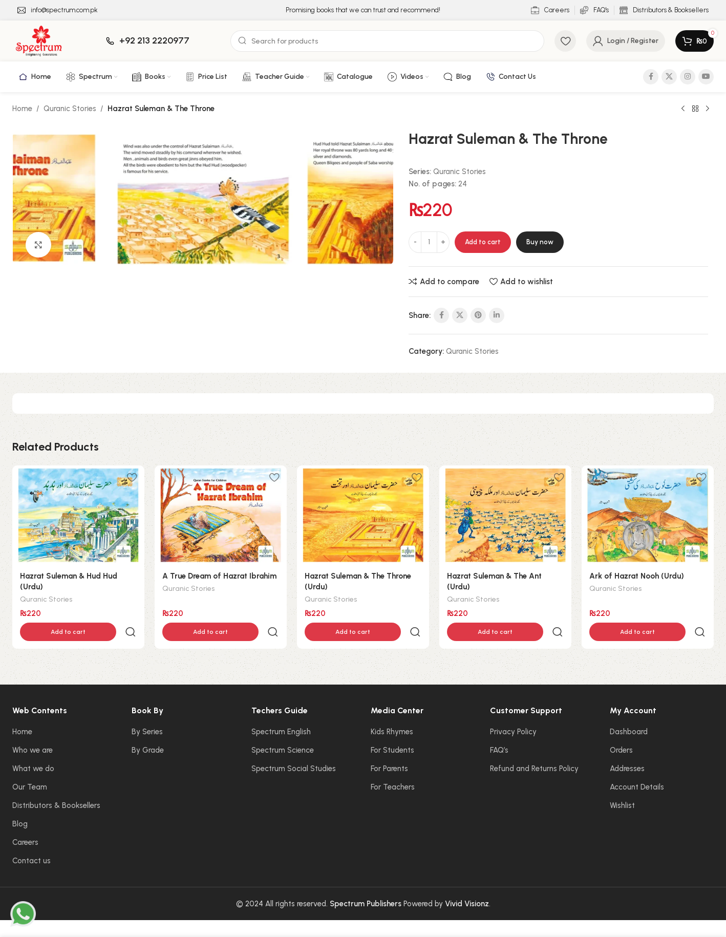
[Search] (387, 41)
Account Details (637, 765)
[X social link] (669, 76)
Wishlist (622, 784)
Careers (25, 820)
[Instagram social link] (687, 76)
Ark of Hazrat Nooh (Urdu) (636, 576)
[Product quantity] (429, 242)
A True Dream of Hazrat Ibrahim (219, 576)
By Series (147, 710)
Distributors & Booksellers (56, 784)
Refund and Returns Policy (534, 747)
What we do (33, 747)
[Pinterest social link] (478, 315)
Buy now (539, 242)
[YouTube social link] (706, 76)
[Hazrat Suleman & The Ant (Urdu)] (505, 515)
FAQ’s (499, 728)
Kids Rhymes (392, 710)
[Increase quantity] (443, 242)
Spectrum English (281, 710)
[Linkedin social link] (496, 315)
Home (22, 108)
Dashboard (629, 710)
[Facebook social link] (650, 76)
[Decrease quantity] (415, 242)
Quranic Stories (70, 108)
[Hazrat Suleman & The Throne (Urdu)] (363, 515)
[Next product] (707, 109)
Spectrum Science (282, 728)
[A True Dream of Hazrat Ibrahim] (221, 515)
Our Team (29, 765)
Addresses (627, 747)
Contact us (31, 839)
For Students (392, 728)
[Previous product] (683, 109)
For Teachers (393, 765)
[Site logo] (38, 40)
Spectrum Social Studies (293, 747)
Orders (621, 728)
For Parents (389, 747)
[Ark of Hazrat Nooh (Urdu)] (648, 515)
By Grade (148, 728)
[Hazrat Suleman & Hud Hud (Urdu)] (78, 515)
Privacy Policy (513, 710)
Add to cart (483, 242)
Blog (20, 802)
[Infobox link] (57, 10)
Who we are (32, 728)
